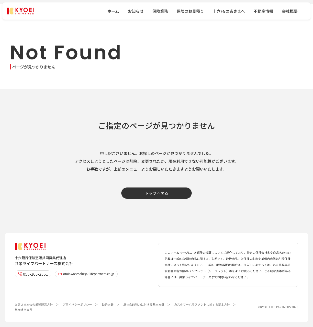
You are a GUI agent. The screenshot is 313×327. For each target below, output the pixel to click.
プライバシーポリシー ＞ (80, 304)
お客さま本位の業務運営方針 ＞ (37, 304)
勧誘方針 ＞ (110, 304)
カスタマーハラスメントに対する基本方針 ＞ (205, 304)
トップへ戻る (156, 193)
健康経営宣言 (23, 309)
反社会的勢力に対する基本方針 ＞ (146, 304)
